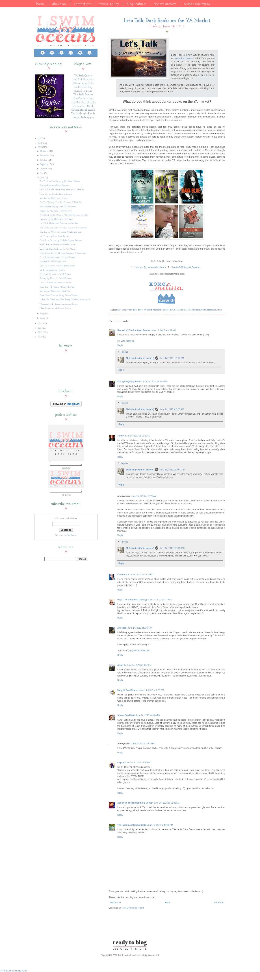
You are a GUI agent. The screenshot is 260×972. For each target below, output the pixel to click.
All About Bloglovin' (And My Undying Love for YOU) (64, 215)
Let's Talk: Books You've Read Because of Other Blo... (62, 190)
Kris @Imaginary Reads (129, 381)
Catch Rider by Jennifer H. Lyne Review (57, 257)
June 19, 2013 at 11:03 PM (160, 825)
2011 (40, 328)
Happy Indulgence (83, 117)
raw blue (218, 310)
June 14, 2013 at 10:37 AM (172, 469)
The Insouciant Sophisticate (131, 825)
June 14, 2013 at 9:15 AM (171, 409)
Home (40, 4)
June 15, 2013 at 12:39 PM (137, 762)
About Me (59, 4)
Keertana (122, 574)
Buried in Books (83, 91)
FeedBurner (72, 536)
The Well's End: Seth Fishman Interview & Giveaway (63, 228)
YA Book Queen (83, 75)
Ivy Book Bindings (83, 79)
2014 (40, 143)
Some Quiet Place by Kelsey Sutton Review (59, 295)
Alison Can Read (126, 715)
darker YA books (145, 310)
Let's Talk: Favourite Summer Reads (55, 283)
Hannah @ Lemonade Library (150, 267)
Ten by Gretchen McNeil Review (54, 186)
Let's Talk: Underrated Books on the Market (59, 223)
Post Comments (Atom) (133, 908)
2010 (40, 332)
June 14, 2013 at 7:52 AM (171, 358)
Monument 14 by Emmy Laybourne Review (59, 304)
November (45, 156)
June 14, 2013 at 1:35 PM (160, 599)
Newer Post (115, 902)
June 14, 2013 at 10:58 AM (172, 548)
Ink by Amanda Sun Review (52, 270)
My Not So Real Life (140, 650)
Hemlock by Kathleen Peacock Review (56, 219)
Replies (124, 352)
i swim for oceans (183, 58)
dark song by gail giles (127, 310)
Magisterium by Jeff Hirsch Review (55, 308)
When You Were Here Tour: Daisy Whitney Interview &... (65, 300)
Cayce (120, 762)
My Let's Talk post (126, 341)
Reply (120, 345)
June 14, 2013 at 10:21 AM (137, 435)
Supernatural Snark (83, 110)
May (42, 314)
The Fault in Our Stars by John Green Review (60, 181)
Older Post (219, 902)
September (45, 164)
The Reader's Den (83, 98)
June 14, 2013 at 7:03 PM (151, 690)
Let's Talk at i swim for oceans (200, 310)
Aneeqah (122, 628)
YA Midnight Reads (83, 113)
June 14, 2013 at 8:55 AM (155, 381)
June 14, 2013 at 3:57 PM (139, 665)
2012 (40, 323)
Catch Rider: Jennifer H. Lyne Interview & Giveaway (63, 253)
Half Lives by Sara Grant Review (55, 236)
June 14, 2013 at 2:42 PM (140, 628)
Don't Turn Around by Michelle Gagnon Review (61, 240)
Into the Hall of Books (83, 102)
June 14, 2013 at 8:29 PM (143, 743)
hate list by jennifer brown (164, 310)
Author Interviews (197, 4)
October (44, 160)
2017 (40, 139)
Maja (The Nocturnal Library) (132, 599)
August (44, 169)
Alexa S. (121, 665)
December (44, 151)
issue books (181, 310)
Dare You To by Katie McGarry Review (57, 287)
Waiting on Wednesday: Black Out (55, 291)
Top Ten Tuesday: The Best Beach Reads (57, 266)
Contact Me (82, 4)
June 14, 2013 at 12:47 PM (140, 574)
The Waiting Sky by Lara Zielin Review (58, 207)
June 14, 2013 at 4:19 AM (163, 330)
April (43, 318)
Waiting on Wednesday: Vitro (53, 262)
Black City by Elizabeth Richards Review (58, 245)
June (42, 178)
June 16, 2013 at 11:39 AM (166, 803)
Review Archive (165, 4)
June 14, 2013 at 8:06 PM (148, 715)
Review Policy (108, 4)
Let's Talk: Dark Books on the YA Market (58, 249)
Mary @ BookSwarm (127, 690)
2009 (40, 337)
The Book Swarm (83, 94)
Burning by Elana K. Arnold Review (56, 278)
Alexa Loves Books (83, 83)
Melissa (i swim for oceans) (140, 358)
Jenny (120, 435)
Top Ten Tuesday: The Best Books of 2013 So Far (61, 202)
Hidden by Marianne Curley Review (56, 211)
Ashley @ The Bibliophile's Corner (135, 803)
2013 (40, 147)
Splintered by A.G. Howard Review (55, 274)
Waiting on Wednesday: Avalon (54, 198)
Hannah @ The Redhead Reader (133, 330)
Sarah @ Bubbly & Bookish (185, 267)
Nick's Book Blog (83, 87)
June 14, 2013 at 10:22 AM (144, 496)
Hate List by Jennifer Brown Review (56, 194)
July (42, 173)
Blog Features (136, 4)
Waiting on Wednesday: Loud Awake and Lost (61, 232)
